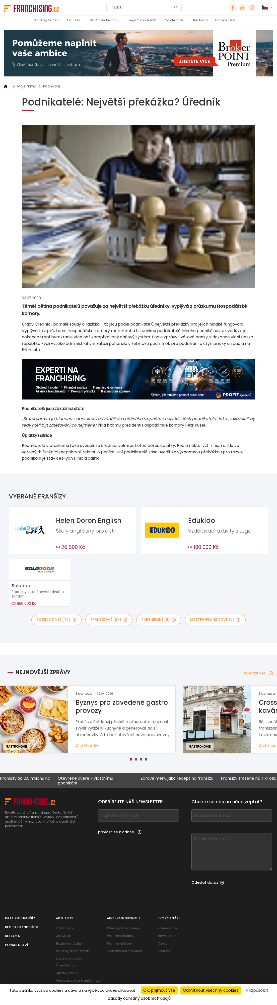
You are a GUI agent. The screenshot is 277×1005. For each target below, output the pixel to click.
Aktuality (73, 20)
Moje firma (26, 86)
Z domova (64, 928)
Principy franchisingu (124, 928)
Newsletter (167, 935)
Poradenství (225, 20)
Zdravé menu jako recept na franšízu (176, 778)
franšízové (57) (109, 619)
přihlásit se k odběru (120, 832)
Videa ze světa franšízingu (78, 980)
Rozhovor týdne (69, 943)
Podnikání (51, 86)
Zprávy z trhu (67, 972)
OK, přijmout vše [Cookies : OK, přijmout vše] (159, 990)
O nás (162, 943)
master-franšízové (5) (215, 619)
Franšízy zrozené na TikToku (247, 778)
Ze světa (63, 935)
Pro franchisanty (120, 935)
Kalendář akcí (169, 928)
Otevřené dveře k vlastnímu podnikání (84, 780)
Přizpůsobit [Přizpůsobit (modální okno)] (257, 990)
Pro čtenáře (173, 20)
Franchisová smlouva (124, 951)
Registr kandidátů (142, 20)
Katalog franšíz (46, 20)
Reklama (200, 20)
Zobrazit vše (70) (56, 619)
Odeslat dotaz (207, 882)
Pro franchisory (119, 943)
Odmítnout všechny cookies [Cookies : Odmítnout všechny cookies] (210, 990)
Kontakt (164, 951)
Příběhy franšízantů (72, 951)
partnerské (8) (159, 619)
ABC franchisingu (104, 20)
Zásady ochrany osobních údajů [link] (139, 998)
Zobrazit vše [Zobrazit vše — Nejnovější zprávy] (258, 673)
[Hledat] (140, 7)
